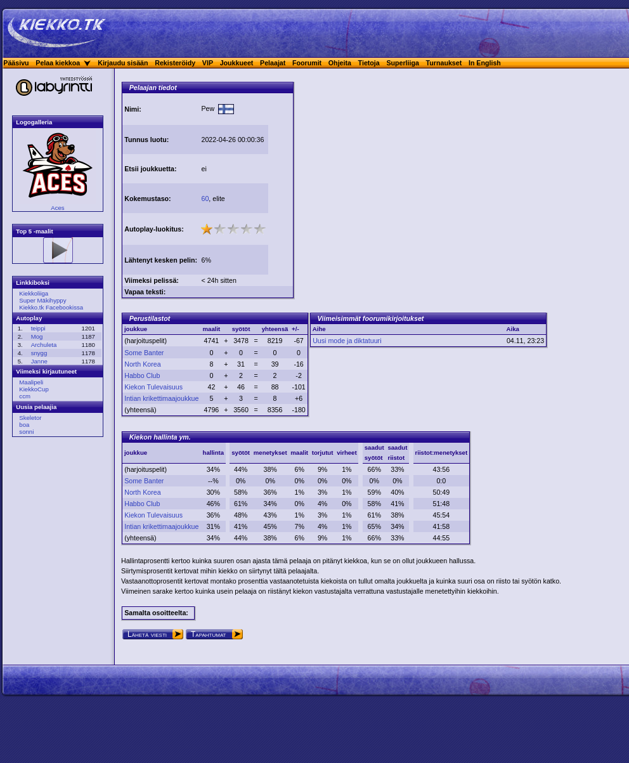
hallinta (213, 452)
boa (24, 424)
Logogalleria (34, 122)
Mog (37, 336)
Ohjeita (339, 63)
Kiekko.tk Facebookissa (51, 307)
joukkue (135, 452)
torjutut (323, 452)
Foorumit (306, 63)
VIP (207, 63)
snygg (39, 352)
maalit (299, 452)
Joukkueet (237, 63)
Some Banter (144, 352)
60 (205, 198)
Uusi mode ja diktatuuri (347, 340)
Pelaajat (272, 63)
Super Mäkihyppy (42, 300)
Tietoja (369, 63)
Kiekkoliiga (33, 293)
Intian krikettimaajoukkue (161, 398)
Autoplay (29, 318)
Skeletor (30, 417)
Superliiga (402, 63)
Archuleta (44, 344)
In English (485, 63)
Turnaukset (444, 63)
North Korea (142, 364)
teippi (38, 328)
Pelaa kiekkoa (58, 63)
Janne (39, 361)
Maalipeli (31, 382)
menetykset (270, 452)
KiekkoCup (33, 389)
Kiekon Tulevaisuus (153, 387)
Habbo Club (142, 375)
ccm (24, 396)
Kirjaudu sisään (123, 63)
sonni (26, 431)
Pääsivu (16, 63)
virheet (346, 452)
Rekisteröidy (175, 63)
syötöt (240, 452)
